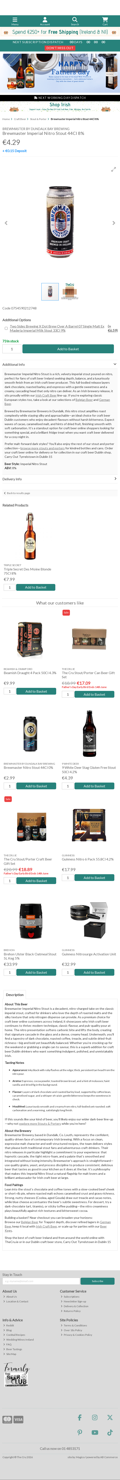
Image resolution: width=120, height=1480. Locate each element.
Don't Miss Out (60, 48)
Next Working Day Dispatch (60, 98)
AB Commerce (109, 1457)
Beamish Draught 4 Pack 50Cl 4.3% (30, 673)
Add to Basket (68, 349)
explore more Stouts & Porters (40, 1124)
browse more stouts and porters (42, 448)
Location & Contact (15, 1301)
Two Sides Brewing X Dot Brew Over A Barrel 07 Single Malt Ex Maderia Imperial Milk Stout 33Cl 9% (64, 328)
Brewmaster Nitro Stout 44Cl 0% (28, 768)
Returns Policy (71, 1311)
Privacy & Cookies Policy (76, 1335)
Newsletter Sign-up (73, 1301)
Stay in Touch (12, 1274)
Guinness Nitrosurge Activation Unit (89, 954)
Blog (7, 1330)
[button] (113, 169)
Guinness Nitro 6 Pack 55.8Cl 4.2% (88, 859)
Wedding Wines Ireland (18, 1339)
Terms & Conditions (74, 1325)
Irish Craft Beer (46, 395)
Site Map (9, 1354)
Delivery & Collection (74, 1306)
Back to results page (18, 493)
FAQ (7, 1344)
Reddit (8, 1325)
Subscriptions (70, 1296)
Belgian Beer (84, 400)
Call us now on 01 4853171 (60, 1449)
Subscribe (97, 1281)
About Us (10, 1296)
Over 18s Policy (71, 1330)
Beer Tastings (12, 1349)
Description (15, 994)
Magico (80, 1457)
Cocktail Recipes (14, 1335)
